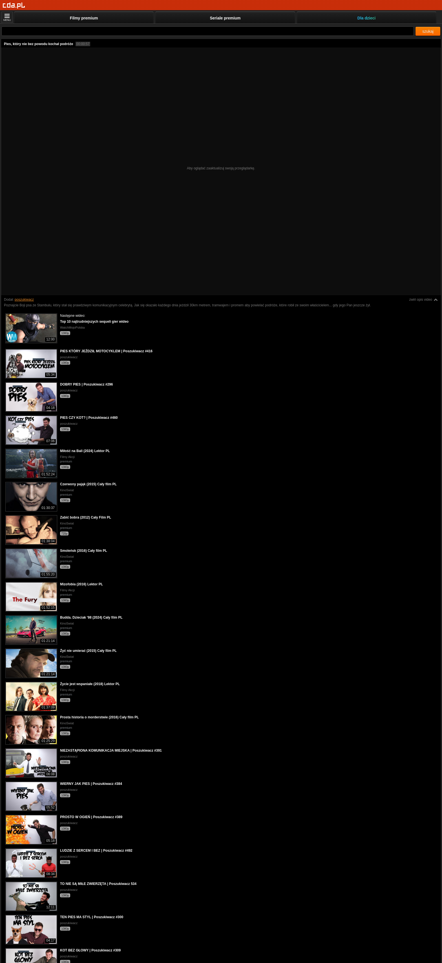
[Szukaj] (207, 31)
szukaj (428, 31)
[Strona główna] (14, 5)
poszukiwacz (24, 300)
